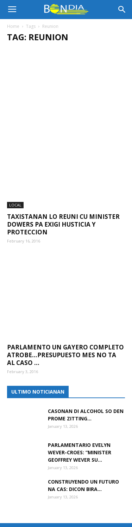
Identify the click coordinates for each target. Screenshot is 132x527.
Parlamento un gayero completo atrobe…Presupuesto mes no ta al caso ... (65, 229)
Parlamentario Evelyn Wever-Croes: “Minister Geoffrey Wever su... (79, 326)
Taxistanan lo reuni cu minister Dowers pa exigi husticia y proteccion (63, 124)
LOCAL (15, 104)
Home (13, 26)
